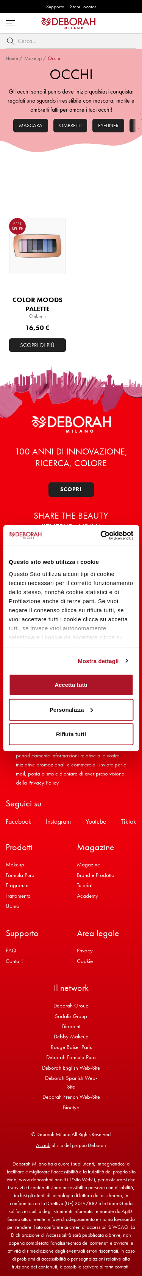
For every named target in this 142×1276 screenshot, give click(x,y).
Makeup (33, 58)
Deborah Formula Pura (71, 1057)
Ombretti (70, 125)
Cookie (85, 961)
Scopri (71, 489)
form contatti (117, 1266)
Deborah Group (71, 1005)
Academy (87, 896)
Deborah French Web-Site (71, 1097)
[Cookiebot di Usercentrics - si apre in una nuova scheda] (101, 535)
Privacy (85, 950)
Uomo (12, 906)
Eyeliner (108, 125)
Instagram (58, 821)
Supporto (55, 6)
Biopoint (71, 1026)
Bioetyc (71, 1107)
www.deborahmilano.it (42, 1179)
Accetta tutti (71, 685)
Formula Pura (20, 875)
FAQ (11, 950)
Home (12, 58)
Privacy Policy (43, 782)
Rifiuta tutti (71, 734)
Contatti (14, 961)
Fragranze (17, 885)
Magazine (88, 864)
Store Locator (83, 6)
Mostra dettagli (98, 660)
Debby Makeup (71, 1036)
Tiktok (128, 821)
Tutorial (84, 885)
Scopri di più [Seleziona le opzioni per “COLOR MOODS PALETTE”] (37, 345)
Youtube (96, 821)
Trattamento (18, 896)
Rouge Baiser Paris (71, 1047)
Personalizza (71, 709)
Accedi (43, 1145)
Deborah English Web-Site (71, 1068)
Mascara (30, 125)
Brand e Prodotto (95, 875)
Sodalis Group (71, 1016)
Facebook (18, 821)
